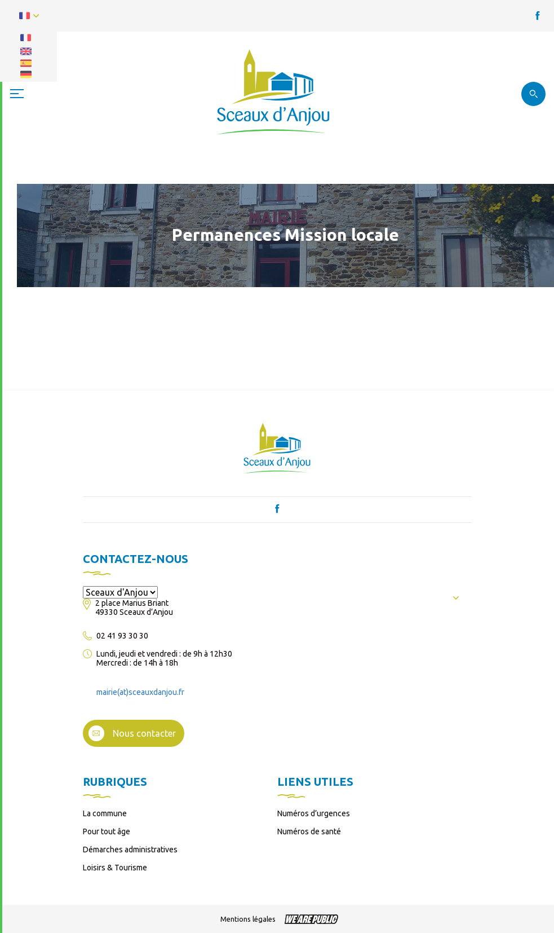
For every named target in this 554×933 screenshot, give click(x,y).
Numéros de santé (309, 831)
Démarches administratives (130, 849)
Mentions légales (248, 919)
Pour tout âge (106, 831)
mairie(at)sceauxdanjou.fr (140, 692)
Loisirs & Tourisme (115, 867)
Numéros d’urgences (313, 813)
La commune (105, 813)
